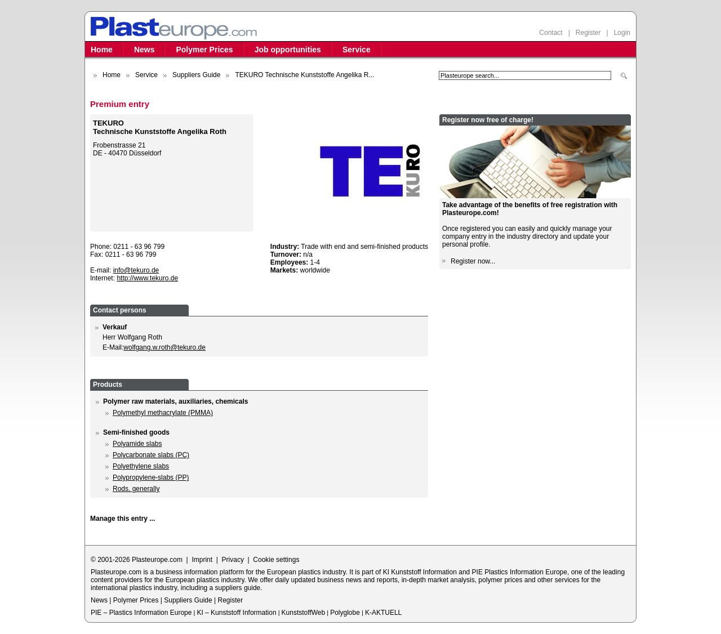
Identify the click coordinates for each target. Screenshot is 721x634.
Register (588, 33)
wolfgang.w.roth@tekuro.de (164, 347)
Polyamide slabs (137, 444)
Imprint (202, 560)
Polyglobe (345, 613)
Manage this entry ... (122, 519)
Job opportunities (288, 49)
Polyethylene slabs (141, 466)
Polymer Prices (204, 49)
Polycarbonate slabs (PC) (151, 455)
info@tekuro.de (136, 270)
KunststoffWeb (304, 613)
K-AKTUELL (383, 613)
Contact (550, 33)
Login (622, 33)
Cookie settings (276, 560)
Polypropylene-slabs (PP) (151, 477)
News (144, 49)
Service (356, 49)
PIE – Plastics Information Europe (141, 613)
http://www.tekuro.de (147, 278)
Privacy (233, 560)
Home (102, 49)
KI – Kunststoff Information (236, 613)
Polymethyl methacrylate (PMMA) (163, 413)
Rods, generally (136, 489)
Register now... (473, 261)
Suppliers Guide (196, 75)
